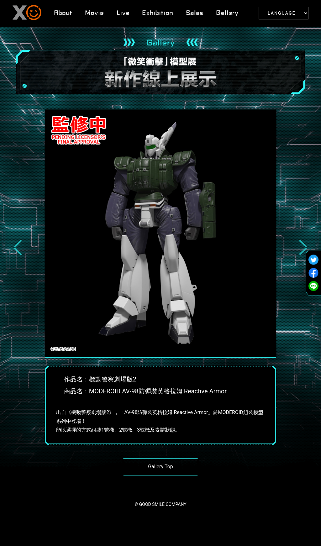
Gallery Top (160, 467)
